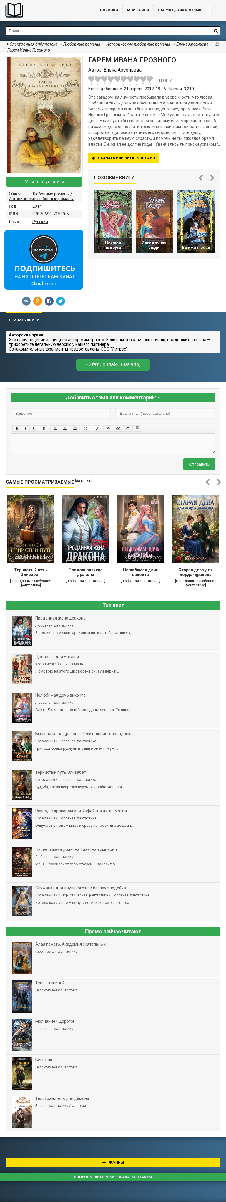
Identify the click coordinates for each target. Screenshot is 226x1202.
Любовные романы (50, 194)
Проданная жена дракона (86, 572)
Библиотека (44, 10)
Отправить (199, 464)
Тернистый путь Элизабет (30, 572)
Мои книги (138, 10)
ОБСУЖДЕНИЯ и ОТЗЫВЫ (181, 10)
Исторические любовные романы (41, 198)
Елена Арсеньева (192, 44)
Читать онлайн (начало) (113, 364)
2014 (37, 206)
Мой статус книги (44, 182)
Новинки (109, 10)
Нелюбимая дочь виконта (140, 572)
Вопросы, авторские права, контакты (113, 1177)
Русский (40, 221)
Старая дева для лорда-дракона (195, 572)
